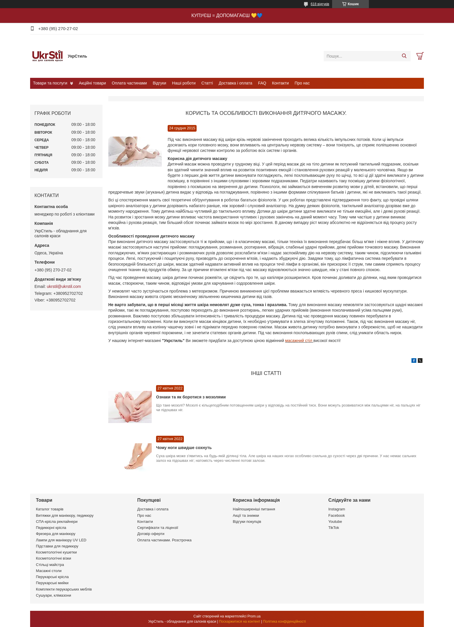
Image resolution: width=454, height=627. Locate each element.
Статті (207, 83)
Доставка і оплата (235, 83)
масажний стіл (299, 340)
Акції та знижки (246, 515)
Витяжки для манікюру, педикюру (65, 515)
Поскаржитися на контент (239, 621)
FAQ (262, 83)
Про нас (302, 83)
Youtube (335, 521)
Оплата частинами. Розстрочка (164, 540)
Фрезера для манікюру (55, 534)
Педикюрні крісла (51, 527)
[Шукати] (404, 56)
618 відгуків (320, 4)
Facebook (336, 515)
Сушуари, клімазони (53, 595)
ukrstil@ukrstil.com (64, 286)
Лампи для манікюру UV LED (61, 540)
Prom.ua (254, 616)
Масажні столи (48, 571)
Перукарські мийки (52, 583)
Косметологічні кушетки (56, 552)
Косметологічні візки (53, 558)
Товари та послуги (50, 83)
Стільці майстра (50, 564)
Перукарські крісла (52, 577)
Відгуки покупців (247, 521)
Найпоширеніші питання (254, 509)
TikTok (333, 527)
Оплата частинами (129, 83)
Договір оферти (150, 534)
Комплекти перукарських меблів (64, 589)
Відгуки (159, 83)
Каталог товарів (49, 509)
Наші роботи (183, 83)
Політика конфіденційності (284, 621)
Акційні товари (92, 83)
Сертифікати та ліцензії (157, 527)
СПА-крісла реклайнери (57, 521)
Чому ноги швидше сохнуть (184, 447)
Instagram (336, 509)
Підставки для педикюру (57, 546)
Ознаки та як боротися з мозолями (191, 397)
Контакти (280, 83)
